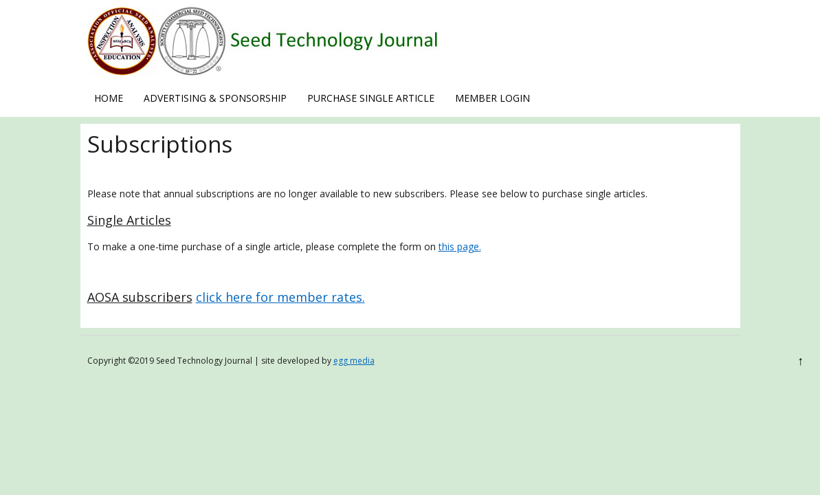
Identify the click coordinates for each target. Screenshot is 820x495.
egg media (354, 360)
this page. (460, 246)
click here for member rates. (280, 297)
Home (108, 97)
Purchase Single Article (370, 97)
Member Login (492, 97)
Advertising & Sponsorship (215, 97)
